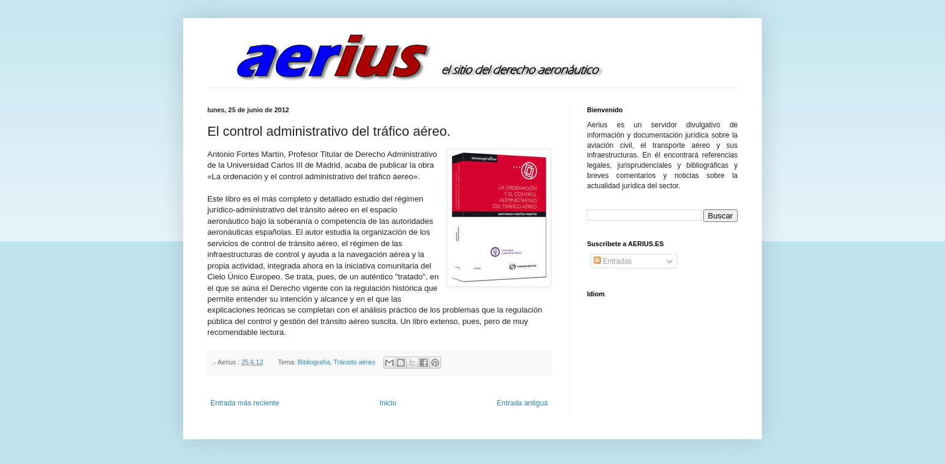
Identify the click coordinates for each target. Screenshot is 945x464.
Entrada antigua (522, 403)
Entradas (613, 261)
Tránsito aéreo (354, 362)
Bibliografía (314, 362)
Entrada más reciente (244, 403)
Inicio (388, 403)
